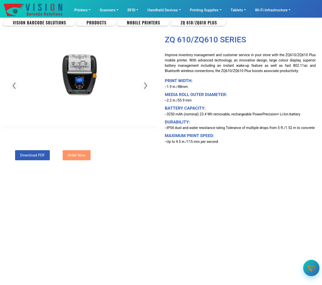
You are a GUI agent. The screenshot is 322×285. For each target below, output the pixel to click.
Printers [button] (81, 10)
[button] (14, 86)
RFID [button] (132, 10)
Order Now (77, 155)
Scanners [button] (107, 10)
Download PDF (32, 155)
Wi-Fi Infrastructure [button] (271, 10)
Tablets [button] (237, 10)
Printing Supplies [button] (204, 10)
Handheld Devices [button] (162, 10)
